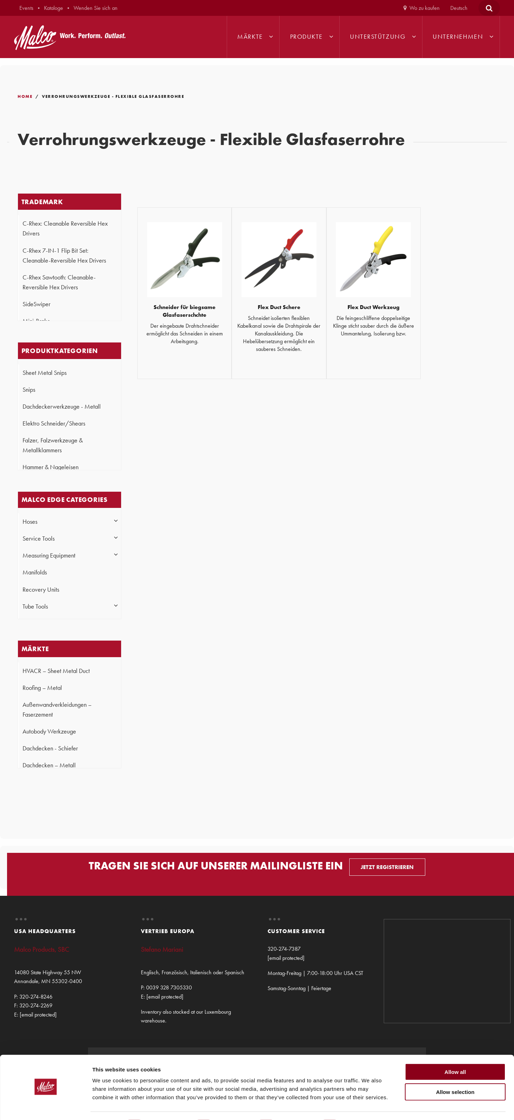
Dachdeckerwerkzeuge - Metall (62, 406)
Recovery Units (41, 589)
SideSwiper (36, 304)
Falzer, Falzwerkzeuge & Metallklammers (53, 445)
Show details (369, 1106)
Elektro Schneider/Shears (54, 423)
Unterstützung (378, 36)
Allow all (455, 1052)
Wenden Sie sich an (96, 8)
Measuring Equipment (49, 555)
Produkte (306, 36)
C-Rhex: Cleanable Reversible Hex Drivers (65, 228)
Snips (29, 390)
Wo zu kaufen (424, 8)
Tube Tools (35, 606)
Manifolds (35, 572)
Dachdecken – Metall (49, 765)
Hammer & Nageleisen (51, 467)
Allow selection (455, 1072)
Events (26, 8)
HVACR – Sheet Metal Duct (56, 671)
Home (25, 96)
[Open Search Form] (489, 8)
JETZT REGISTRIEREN (387, 867)
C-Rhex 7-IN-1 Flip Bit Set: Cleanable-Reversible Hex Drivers (64, 255)
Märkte (250, 36)
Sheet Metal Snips (45, 373)
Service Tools (39, 538)
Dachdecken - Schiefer (50, 748)
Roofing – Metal (42, 688)
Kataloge (53, 8)
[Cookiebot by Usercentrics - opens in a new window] (45, 1106)
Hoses (30, 522)
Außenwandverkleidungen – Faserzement (57, 709)
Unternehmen (458, 36)
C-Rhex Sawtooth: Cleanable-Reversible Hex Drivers (59, 282)
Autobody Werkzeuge (49, 731)
